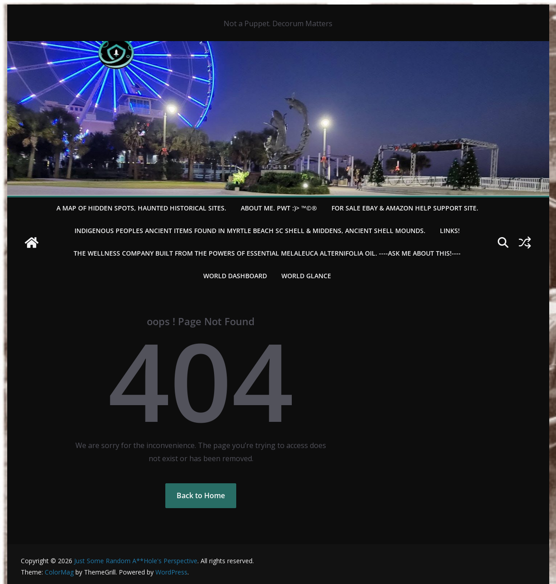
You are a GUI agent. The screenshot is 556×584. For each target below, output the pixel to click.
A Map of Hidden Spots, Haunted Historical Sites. (141, 208)
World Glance (306, 275)
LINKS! (450, 230)
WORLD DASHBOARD (235, 275)
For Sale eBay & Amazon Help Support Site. (405, 208)
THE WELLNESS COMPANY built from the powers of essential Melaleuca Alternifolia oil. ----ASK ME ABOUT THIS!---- (267, 253)
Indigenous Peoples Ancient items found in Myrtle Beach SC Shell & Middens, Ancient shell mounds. (250, 230)
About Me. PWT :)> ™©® (279, 208)
